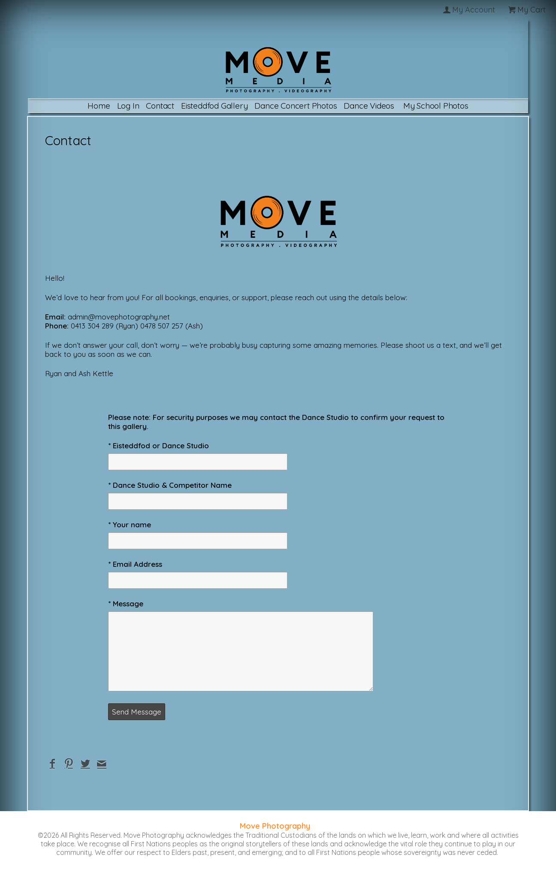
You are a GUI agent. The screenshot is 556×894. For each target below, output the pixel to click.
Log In (128, 105)
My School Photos (435, 105)
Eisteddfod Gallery (214, 105)
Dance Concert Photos (295, 105)
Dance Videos (369, 105)
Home (99, 105)
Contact (160, 105)
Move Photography (275, 826)
